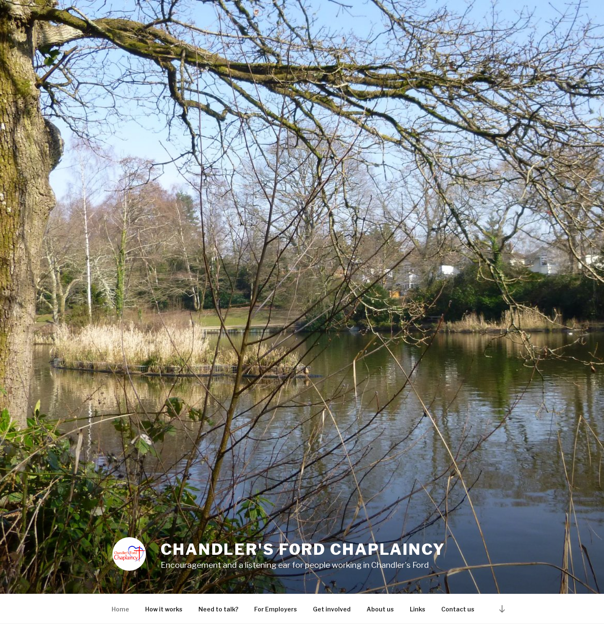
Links (417, 609)
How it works (163, 609)
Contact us (457, 609)
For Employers (275, 609)
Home (120, 609)
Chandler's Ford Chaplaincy (303, 549)
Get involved (332, 609)
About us (380, 609)
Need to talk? (218, 609)
